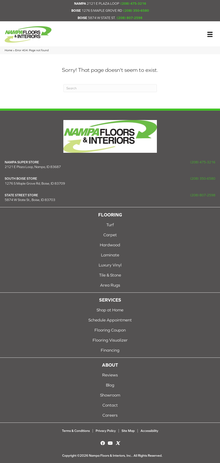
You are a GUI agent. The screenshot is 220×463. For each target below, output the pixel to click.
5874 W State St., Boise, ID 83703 (30, 200)
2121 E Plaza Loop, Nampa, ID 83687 (33, 167)
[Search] (110, 88)
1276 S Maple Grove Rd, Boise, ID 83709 (35, 183)
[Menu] (210, 34)
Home (8, 50)
